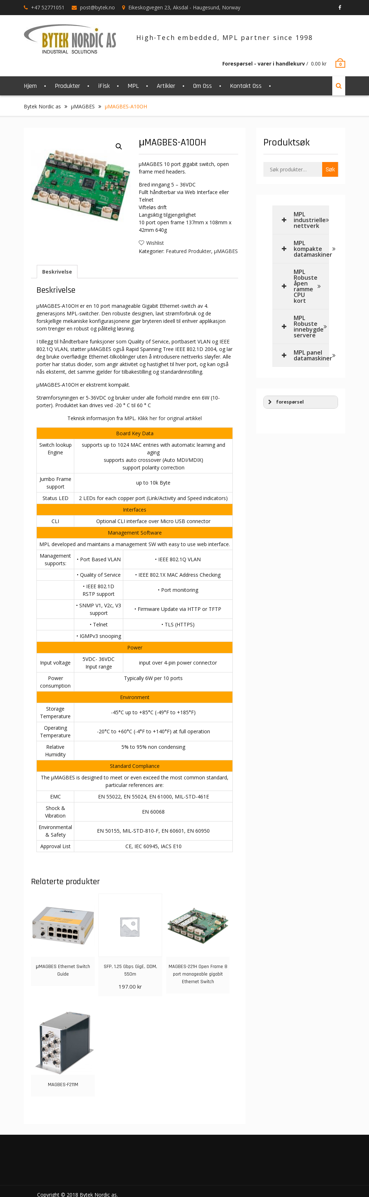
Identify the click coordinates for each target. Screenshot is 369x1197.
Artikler (166, 86)
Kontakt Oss (246, 86)
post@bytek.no (97, 7)
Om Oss (202, 86)
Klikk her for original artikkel (170, 418)
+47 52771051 (48, 7)
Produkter (67, 86)
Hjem (30, 86)
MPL (133, 86)
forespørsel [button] (285, 402)
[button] (118, 146)
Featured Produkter (188, 251)
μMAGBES (83, 106)
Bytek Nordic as (42, 106)
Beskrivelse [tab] (57, 271)
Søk (330, 169)
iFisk (104, 86)
